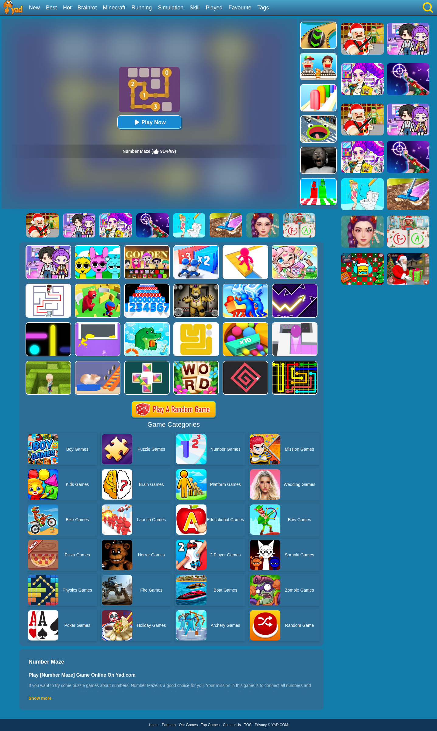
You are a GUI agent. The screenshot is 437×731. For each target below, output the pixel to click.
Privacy (261, 725)
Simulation (170, 8)
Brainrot (87, 8)
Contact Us (232, 725)
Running (141, 8)
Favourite (239, 8)
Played (214, 8)
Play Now (149, 122)
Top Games (210, 725)
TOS (247, 725)
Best (51, 8)
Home (154, 725)
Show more (40, 698)
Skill (194, 8)
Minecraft (114, 8)
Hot (67, 8)
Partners (168, 725)
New (34, 8)
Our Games (188, 725)
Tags (263, 8)
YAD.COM (279, 725)
